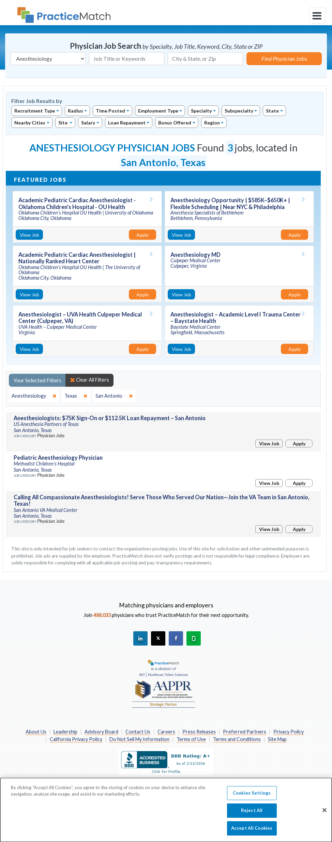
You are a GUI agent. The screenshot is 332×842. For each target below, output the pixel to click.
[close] (34, 396)
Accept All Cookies (251, 831)
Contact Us (137, 732)
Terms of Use (191, 739)
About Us (36, 732)
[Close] (324, 813)
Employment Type (158, 111)
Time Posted (110, 111)
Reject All (251, 813)
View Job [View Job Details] (29, 235)
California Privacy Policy (76, 739)
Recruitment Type (34, 111)
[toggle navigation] (317, 15)
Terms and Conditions (237, 739)
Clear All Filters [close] (89, 380)
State (272, 111)
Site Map (277, 739)
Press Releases (199, 732)
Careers (166, 732)
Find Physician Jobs (284, 58)
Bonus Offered (174, 122)
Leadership (65, 732)
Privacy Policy (288, 732)
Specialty (201, 111)
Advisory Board (101, 732)
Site (63, 122)
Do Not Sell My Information (139, 739)
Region (212, 122)
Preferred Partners (244, 732)
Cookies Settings (252, 796)
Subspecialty (239, 111)
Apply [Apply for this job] (142, 235)
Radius (75, 111)
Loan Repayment (127, 122)
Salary (88, 122)
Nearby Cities (29, 122)
